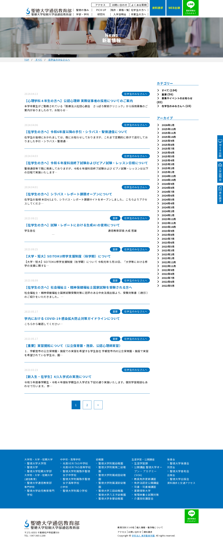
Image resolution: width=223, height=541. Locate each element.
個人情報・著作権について (149, 527)
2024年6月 (168, 195)
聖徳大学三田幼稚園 (110, 490)
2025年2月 (168, 168)
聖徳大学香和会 (179, 471)
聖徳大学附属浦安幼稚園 (112, 485)
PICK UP (101, 10)
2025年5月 (168, 156)
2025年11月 (169, 133)
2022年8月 (168, 274)
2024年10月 (169, 180)
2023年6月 (168, 242)
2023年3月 (168, 250)
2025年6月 (168, 152)
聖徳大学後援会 (179, 463)
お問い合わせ (120, 5)
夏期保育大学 (142, 490)
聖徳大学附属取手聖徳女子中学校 (76, 473)
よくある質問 (139, 5)
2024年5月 (168, 199)
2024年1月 (168, 215)
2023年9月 (168, 231)
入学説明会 (119, 14)
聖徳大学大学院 (36, 463)
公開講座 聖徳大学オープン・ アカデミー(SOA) (148, 471)
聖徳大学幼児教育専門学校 (41, 492)
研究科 (101, 14)
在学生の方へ (139, 10)
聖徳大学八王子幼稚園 (112, 494)
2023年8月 (168, 234)
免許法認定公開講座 (146, 483)
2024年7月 (168, 191)
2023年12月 (169, 219)
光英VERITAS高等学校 (77, 467)
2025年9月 (168, 140)
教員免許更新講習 (145, 479)
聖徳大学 (32, 467)
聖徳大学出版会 (179, 479)
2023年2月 (168, 254)
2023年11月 (169, 223)
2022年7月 (168, 278)
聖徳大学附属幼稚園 (110, 463)
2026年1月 (168, 125)
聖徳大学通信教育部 (39, 483)
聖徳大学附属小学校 (75, 490)
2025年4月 (168, 160)
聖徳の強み (82, 10)
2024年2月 (168, 211)
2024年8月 (168, 187)
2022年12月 (169, 262)
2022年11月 (169, 266)
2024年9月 (168, 184)
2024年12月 (169, 176)
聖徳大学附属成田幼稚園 (112, 477)
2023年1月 (168, 258)
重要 (164, 94)
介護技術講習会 (143, 498)
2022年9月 (168, 270)
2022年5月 (168, 285)
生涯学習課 (141, 463)
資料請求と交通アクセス (181, 483)
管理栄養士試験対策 (146, 494)
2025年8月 (168, 144)
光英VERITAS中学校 (75, 463)
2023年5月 (168, 246)
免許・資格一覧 (120, 10)
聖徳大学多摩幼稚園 (110, 498)
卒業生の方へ (139, 14)
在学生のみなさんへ (173, 106)
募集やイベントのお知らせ (177, 98)
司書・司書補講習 (145, 487)
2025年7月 (168, 148)
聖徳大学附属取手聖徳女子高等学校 (76, 481)
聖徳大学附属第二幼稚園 (112, 469)
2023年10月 (169, 227)
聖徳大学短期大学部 (39, 471)
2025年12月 (169, 129)
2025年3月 (168, 164)
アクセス (100, 5)
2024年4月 (168, 203)
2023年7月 (168, 238)
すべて (165, 90)
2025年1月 (168, 172)
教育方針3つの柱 (126, 527)
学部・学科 (82, 14)
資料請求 (148, 531)
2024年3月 (168, 207)
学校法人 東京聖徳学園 (143, 535)
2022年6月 (168, 281)
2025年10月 (169, 137)
